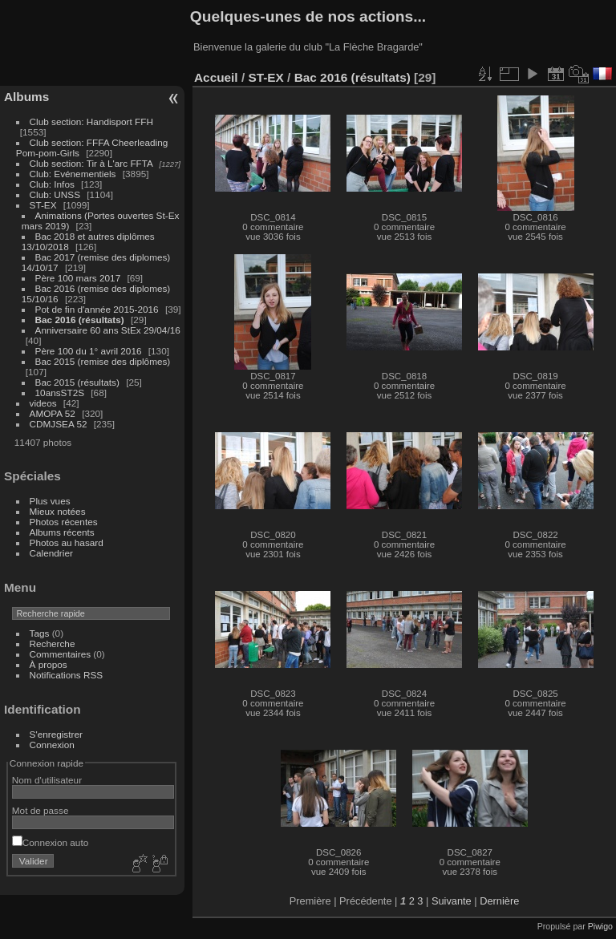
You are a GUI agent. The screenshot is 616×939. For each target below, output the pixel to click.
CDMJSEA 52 (58, 424)
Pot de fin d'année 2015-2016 (97, 309)
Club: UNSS (55, 194)
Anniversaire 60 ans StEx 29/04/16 (107, 330)
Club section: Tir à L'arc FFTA (91, 163)
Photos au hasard (66, 542)
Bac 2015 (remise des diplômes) (103, 361)
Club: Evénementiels (73, 173)
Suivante (452, 901)
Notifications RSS (66, 675)
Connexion (52, 744)
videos (43, 403)
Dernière (499, 901)
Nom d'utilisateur (47, 780)
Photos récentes (64, 521)
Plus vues (50, 501)
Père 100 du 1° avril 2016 (88, 351)
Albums (26, 96)
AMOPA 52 (52, 413)
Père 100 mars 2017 (78, 278)
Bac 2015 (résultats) (77, 382)
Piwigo (600, 926)
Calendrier (51, 553)
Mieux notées (58, 511)
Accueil (216, 77)
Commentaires (60, 654)
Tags (40, 633)
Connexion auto (50, 842)
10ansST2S (59, 392)
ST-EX (43, 205)
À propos (48, 664)
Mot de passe (40, 810)
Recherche (52, 643)
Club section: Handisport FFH (91, 121)
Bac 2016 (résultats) (79, 319)
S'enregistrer (56, 734)
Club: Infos (52, 184)
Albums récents (62, 532)
